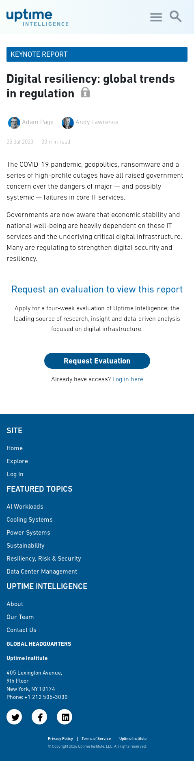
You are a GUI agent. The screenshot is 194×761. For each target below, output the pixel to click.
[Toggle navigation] (155, 17)
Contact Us (21, 629)
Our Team (20, 616)
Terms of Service (96, 738)
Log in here (127, 379)
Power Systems (28, 532)
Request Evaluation (97, 360)
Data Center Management (41, 571)
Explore (17, 460)
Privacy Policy (60, 738)
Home (14, 447)
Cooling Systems (29, 519)
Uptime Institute (133, 738)
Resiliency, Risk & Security (43, 558)
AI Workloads (24, 506)
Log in (15, 473)
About (14, 603)
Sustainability (25, 545)
